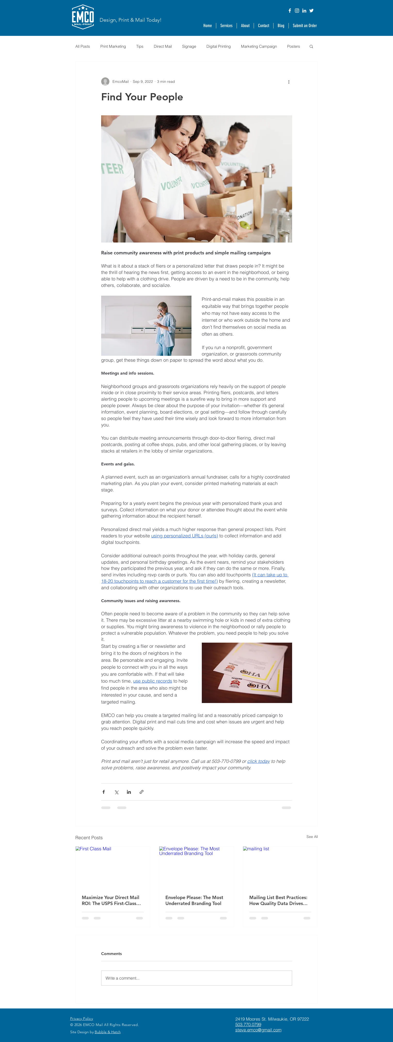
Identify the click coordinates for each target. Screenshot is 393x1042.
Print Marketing (113, 46)
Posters (293, 46)
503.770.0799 (248, 1024)
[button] (245, 25)
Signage (189, 46)
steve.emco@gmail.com (258, 1029)
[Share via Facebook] (103, 791)
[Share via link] (141, 791)
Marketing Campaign (259, 46)
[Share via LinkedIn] (128, 791)
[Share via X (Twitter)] (116, 791)
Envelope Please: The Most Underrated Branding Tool (194, 900)
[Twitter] (311, 10)
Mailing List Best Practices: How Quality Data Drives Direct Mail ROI (278, 900)
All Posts (82, 46)
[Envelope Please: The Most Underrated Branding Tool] (196, 867)
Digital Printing (218, 46)
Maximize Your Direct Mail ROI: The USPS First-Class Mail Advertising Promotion (112, 900)
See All (312, 836)
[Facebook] (290, 10)
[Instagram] (297, 10)
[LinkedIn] (304, 10)
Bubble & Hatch (108, 1032)
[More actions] (289, 81)
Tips (139, 46)
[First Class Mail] (113, 867)
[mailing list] (280, 867)
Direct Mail (163, 46)
